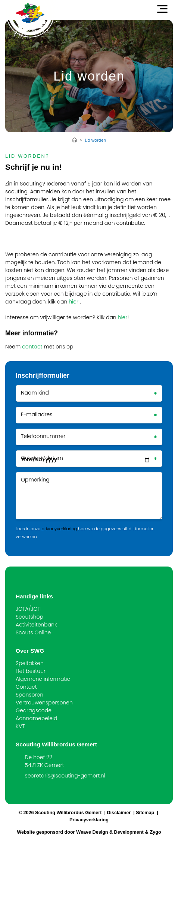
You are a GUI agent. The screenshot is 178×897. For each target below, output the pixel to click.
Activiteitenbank (36, 624)
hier (73, 301)
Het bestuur (31, 671)
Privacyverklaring (89, 819)
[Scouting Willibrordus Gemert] (30, 13)
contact (32, 346)
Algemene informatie (43, 679)
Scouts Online (33, 632)
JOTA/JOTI (28, 609)
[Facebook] (18, 790)
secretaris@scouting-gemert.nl (65, 775)
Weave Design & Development (109, 832)
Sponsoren (29, 694)
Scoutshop (29, 616)
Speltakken (30, 663)
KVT (20, 726)
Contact (26, 687)
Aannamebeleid (36, 718)
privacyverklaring (59, 529)
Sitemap (145, 812)
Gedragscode (33, 710)
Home (74, 140)
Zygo (155, 832)
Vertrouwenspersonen (44, 702)
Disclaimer (119, 812)
